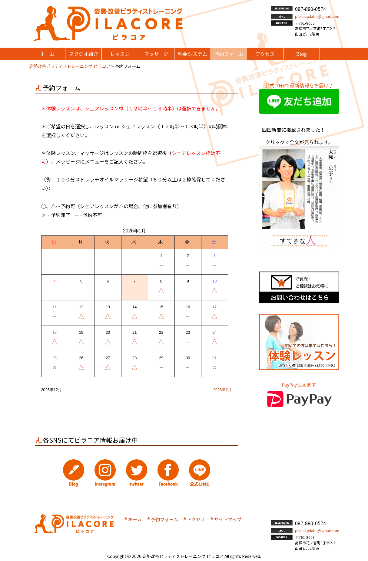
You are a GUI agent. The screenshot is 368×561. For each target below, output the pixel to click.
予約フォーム (164, 519)
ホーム (135, 519)
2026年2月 (222, 389)
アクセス (196, 519)
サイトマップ (227, 519)
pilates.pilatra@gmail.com (317, 16)
